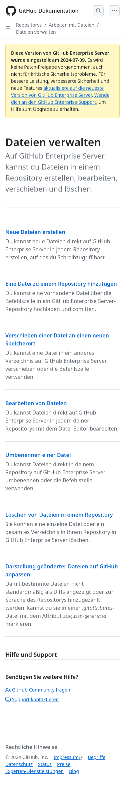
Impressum (66, 757)
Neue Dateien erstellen (35, 232)
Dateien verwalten (36, 32)
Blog (74, 771)
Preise (63, 764)
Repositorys (29, 25)
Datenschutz (19, 764)
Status (45, 764)
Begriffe (97, 757)
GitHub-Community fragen (37, 690)
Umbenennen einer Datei (38, 455)
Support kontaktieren (32, 699)
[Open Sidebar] (8, 28)
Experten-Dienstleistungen (34, 771)
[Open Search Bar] (98, 10)
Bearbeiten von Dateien (36, 403)
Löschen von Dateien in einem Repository (59, 514)
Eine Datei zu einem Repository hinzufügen (61, 283)
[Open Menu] (114, 10)
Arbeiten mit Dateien (71, 25)
